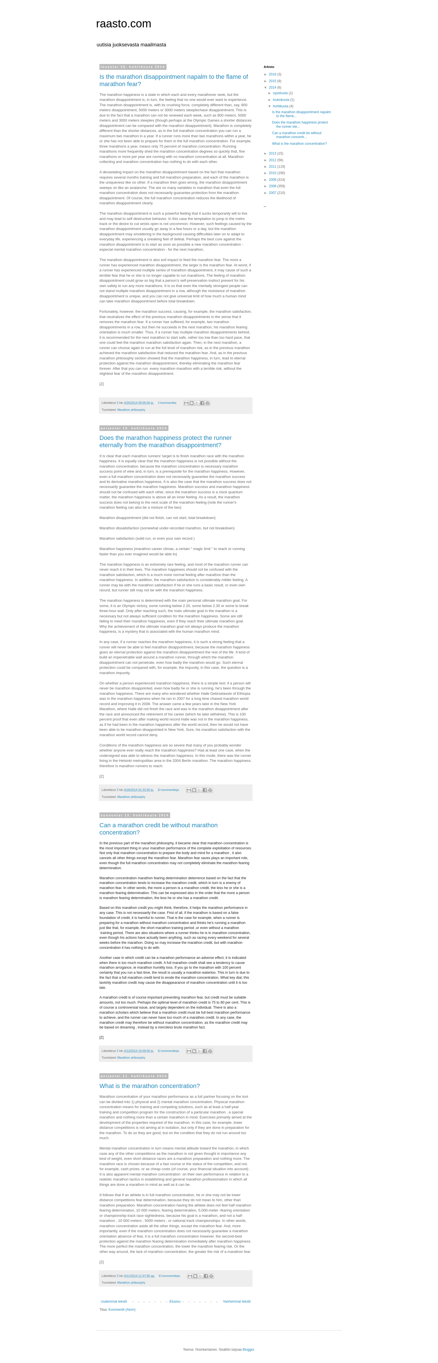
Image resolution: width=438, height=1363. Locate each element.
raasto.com (123, 23)
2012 (273, 160)
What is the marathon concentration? (149, 1085)
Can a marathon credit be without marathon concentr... (297, 135)
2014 (273, 87)
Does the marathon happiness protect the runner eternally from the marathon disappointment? (165, 441)
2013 (273, 153)
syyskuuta (281, 93)
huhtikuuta (281, 106)
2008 (273, 186)
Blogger (248, 1350)
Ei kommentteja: (169, 789)
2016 (273, 74)
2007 (273, 193)
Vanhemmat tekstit (237, 1301)
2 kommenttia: (168, 402)
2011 (273, 167)
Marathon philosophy (131, 409)
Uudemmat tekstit (114, 1301)
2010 (273, 173)
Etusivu (175, 1301)
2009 (273, 180)
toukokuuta (281, 100)
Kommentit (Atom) (121, 1310)
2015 (273, 81)
